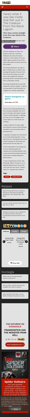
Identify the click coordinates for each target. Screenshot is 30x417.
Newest (24, 231)
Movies (7, 176)
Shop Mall (15, 263)
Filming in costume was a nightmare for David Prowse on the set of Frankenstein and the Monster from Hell (14, 214)
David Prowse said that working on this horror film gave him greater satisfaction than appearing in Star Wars (14, 193)
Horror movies (16, 176)
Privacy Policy (16, 404)
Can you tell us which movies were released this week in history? (14, 286)
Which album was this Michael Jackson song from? (12, 277)
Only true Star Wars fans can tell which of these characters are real (13, 295)
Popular (14, 231)
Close (16, 409)
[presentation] (26, 241)
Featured (6, 231)
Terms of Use (8, 406)
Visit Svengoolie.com (15, 344)
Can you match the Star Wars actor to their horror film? (15, 204)
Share (15, 47)
